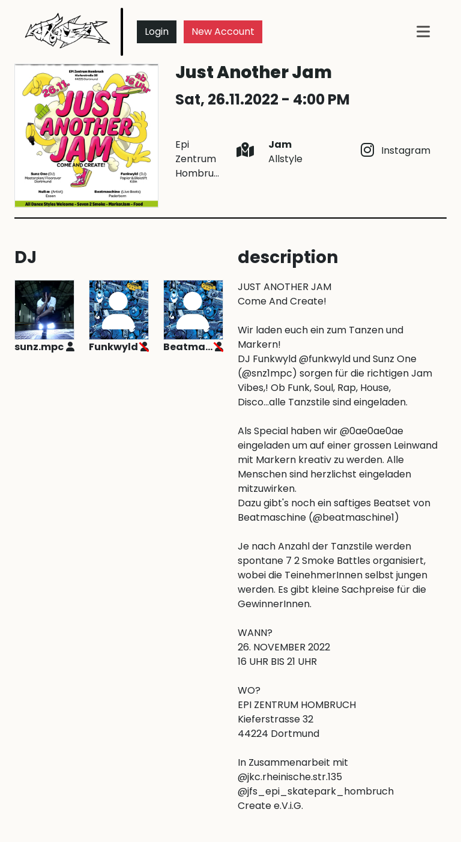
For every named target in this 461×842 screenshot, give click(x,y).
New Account (223, 31)
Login (157, 31)
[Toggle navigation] (423, 31)
